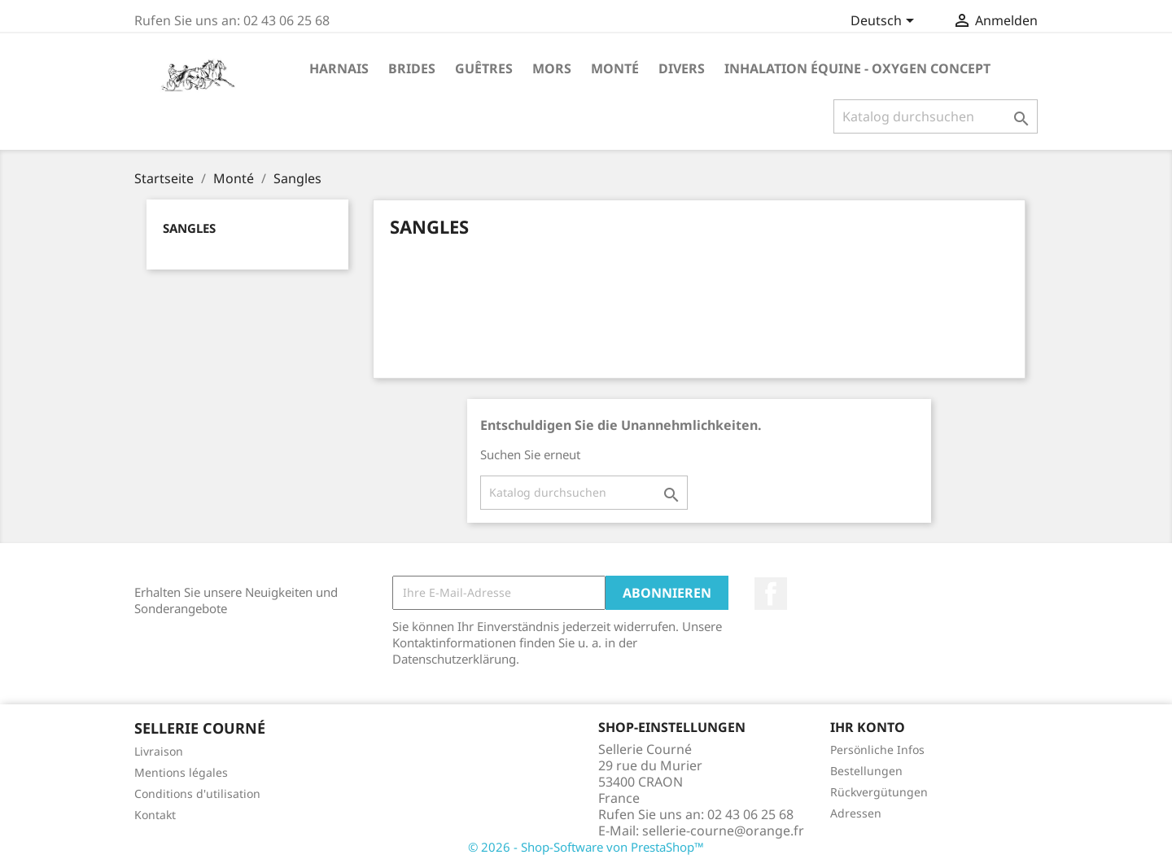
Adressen (855, 813)
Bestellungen (866, 770)
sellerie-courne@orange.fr (723, 831)
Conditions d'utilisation (197, 793)
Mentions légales (181, 772)
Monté (615, 68)
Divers (681, 68)
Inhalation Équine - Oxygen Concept (857, 68)
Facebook (770, 593)
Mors (551, 68)
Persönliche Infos (877, 749)
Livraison (158, 751)
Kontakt (155, 814)
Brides (411, 68)
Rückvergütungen (879, 792)
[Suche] (935, 116)
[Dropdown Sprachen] (885, 22)
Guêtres (484, 68)
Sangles (189, 228)
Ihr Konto (867, 727)
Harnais (339, 68)
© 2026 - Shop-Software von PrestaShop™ (586, 847)
